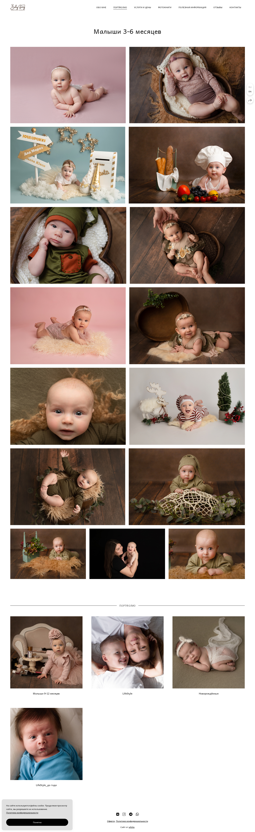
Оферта (111, 824)
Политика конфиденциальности (132, 824)
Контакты (235, 7)
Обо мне (101, 7)
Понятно (37, 822)
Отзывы (217, 7)
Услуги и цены (142, 7)
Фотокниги (164, 7)
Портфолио (120, 7)
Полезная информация (192, 7)
